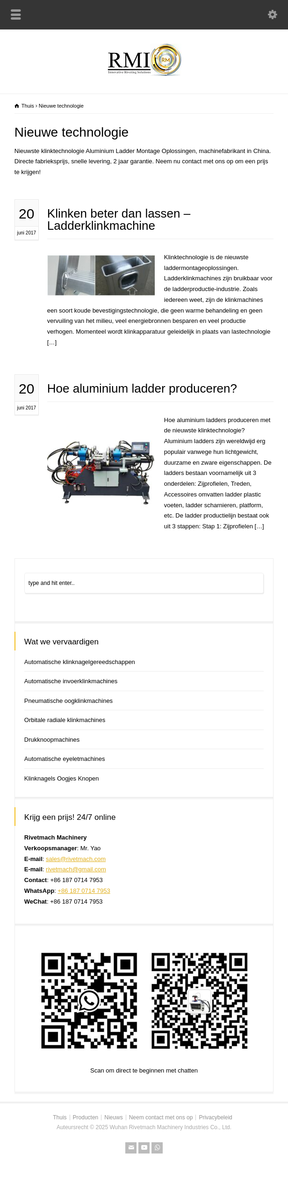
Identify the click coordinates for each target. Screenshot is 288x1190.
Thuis (59, 1117)
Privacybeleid (215, 1117)
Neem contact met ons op (161, 1117)
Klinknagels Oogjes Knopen (61, 778)
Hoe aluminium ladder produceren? (142, 388)
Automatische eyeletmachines (64, 758)
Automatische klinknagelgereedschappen (79, 661)
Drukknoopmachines (52, 739)
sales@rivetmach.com (76, 858)
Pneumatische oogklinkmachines (68, 700)
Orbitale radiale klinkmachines (64, 719)
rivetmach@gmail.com (76, 869)
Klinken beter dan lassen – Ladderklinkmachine (118, 219)
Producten (86, 1117)
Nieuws (113, 1117)
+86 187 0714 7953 (84, 890)
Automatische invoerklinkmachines (70, 681)
